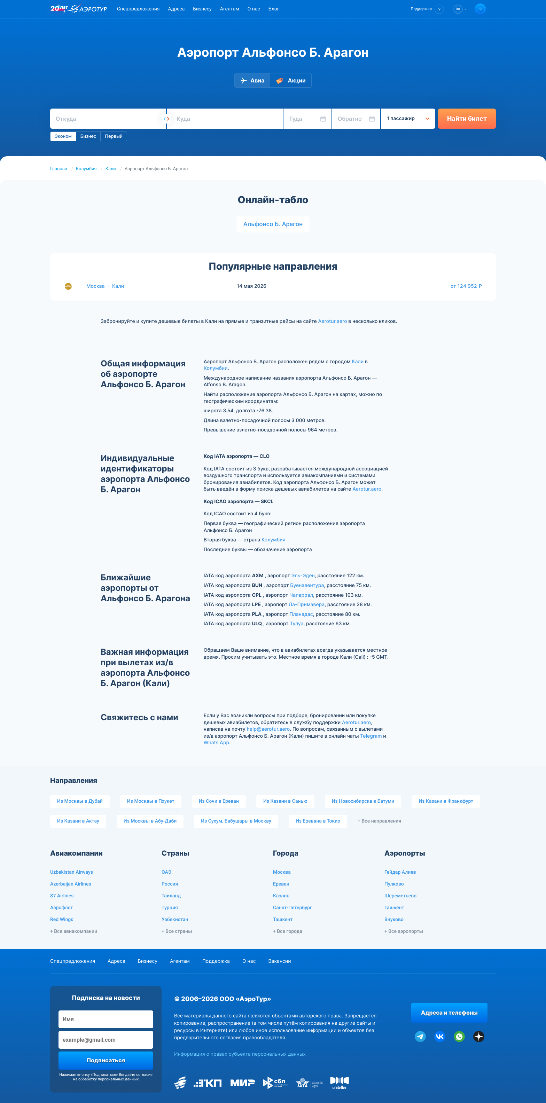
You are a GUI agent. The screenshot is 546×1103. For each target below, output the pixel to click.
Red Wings (61, 919)
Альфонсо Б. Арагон (273, 224)
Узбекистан (175, 919)
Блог (273, 9)
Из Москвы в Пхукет (150, 801)
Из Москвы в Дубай (80, 801)
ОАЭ (166, 872)
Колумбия (86, 169)
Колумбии (216, 368)
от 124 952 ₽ (466, 286)
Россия (170, 884)
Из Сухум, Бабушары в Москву (236, 821)
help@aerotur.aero (268, 729)
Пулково (394, 884)
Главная (58, 169)
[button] (427, 9)
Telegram (371, 736)
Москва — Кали (105, 286)
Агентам (229, 9)
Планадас (301, 614)
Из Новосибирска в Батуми (363, 801)
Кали (111, 169)
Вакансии (279, 961)
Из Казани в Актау (78, 821)
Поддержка (216, 961)
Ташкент (283, 919)
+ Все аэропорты (403, 931)
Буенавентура (307, 585)
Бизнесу (202, 9)
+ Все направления (379, 821)
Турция (170, 908)
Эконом (63, 136)
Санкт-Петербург (292, 908)
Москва (282, 872)
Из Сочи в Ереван (219, 801)
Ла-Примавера (307, 605)
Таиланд (171, 896)
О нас (254, 9)
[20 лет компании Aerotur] (59, 9)
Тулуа (296, 624)
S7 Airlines (61, 896)
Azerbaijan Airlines (70, 884)
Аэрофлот (61, 908)
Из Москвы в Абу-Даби (150, 821)
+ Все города (287, 931)
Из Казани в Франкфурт (446, 801)
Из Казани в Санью (285, 801)
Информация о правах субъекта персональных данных (240, 1054)
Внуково (394, 919)
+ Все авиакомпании (73, 931)
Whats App (216, 743)
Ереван (281, 884)
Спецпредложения (138, 9)
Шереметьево (400, 896)
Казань (281, 896)
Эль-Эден (303, 576)
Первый (113, 136)
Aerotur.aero (332, 321)
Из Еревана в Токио (318, 821)
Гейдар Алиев (400, 872)
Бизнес (88, 136)
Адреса (176, 9)
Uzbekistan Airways (71, 872)
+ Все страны (177, 931)
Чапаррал (301, 595)
